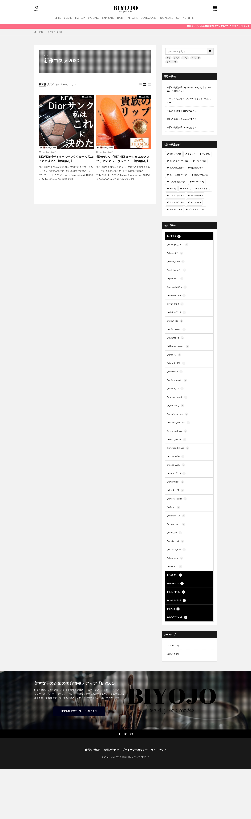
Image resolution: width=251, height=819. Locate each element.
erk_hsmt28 (177, 270)
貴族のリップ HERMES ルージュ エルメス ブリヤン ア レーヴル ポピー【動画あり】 (123, 159)
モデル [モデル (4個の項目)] (187, 188)
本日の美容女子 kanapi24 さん (182, 119)
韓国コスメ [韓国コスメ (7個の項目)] (196, 168)
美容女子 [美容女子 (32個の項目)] (175, 154)
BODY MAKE (166, 17)
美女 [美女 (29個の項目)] (191, 154)
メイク (185, 58)
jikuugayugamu (179, 346)
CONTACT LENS (185, 17)
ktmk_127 (176, 490)
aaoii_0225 (177, 465)
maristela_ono (178, 414)
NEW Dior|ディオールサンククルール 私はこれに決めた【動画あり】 (66, 159)
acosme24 (176, 456)
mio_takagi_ (177, 329)
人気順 (50, 84)
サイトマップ (158, 749)
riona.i (174, 507)
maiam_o (176, 371)
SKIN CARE (108, 17)
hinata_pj (176, 558)
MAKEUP (80, 17)
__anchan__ (177, 524)
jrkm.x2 (175, 354)
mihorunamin (178, 380)
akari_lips (176, 321)
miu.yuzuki (176, 482)
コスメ (176, 58)
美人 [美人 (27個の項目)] (206, 154)
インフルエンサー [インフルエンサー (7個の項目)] (178, 175)
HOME (40, 32)
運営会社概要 (92, 749)
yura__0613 (177, 473)
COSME (68, 17)
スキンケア (196, 58)
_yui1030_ (176, 405)
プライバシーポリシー (135, 749)
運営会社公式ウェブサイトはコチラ (79, 711)
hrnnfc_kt (176, 337)
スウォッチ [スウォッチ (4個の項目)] (196, 195)
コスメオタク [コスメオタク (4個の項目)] (176, 195)
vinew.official (178, 431)
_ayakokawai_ (178, 397)
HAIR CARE (132, 17)
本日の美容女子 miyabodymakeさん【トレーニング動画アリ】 (189, 89)
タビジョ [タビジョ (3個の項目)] (195, 202)
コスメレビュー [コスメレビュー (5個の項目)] (177, 181)
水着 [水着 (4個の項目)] (172, 188)
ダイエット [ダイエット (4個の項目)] (204, 188)
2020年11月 (173, 645)
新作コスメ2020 (55, 32)
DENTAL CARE (148, 17)
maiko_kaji (176, 541)
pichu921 (176, 278)
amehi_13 (176, 388)
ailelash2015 (178, 287)
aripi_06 (175, 532)
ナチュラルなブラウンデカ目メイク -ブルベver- (189, 101)
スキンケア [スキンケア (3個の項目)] (175, 209)
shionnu (175, 566)
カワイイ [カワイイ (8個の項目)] (200, 161)
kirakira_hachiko (179, 422)
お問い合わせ (111, 749)
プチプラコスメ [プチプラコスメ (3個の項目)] (196, 209)
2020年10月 (173, 653)
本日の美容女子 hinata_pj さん (182, 127)
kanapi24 (176, 253)
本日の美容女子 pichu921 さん (182, 110)
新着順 (42, 84)
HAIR (120, 17)
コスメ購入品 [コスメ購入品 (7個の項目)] (176, 168)
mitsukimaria (178, 498)
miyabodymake (179, 448)
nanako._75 (177, 515)
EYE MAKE (93, 17)
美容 (168, 58)
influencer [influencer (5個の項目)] (198, 181)
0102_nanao (177, 439)
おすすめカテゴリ (65, 84)
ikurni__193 (177, 363)
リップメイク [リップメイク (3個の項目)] (176, 202)
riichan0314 (177, 312)
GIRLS (57, 17)
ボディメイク (171, 62)
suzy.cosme (177, 295)
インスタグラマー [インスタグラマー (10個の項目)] (179, 161)
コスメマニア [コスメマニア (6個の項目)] (201, 175)
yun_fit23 (176, 304)
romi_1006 (88, 97)
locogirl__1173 (178, 244)
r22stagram (177, 549)
